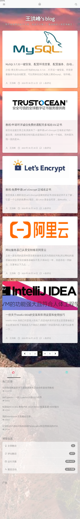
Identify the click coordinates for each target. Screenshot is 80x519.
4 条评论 (47, 273)
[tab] (13, 372)
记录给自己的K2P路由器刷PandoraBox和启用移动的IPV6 (30, 426)
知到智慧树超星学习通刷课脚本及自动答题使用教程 (28, 387)
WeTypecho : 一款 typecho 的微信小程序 (22, 397)
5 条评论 (47, 208)
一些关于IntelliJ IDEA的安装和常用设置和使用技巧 (35, 315)
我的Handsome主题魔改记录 (16, 416)
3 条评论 (47, 148)
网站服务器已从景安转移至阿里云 (26, 250)
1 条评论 (47, 83)
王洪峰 (12, 83)
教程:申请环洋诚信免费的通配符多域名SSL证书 (34, 124)
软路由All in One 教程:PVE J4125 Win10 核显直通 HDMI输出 (30, 406)
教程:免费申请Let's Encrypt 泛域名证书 (28, 189)
